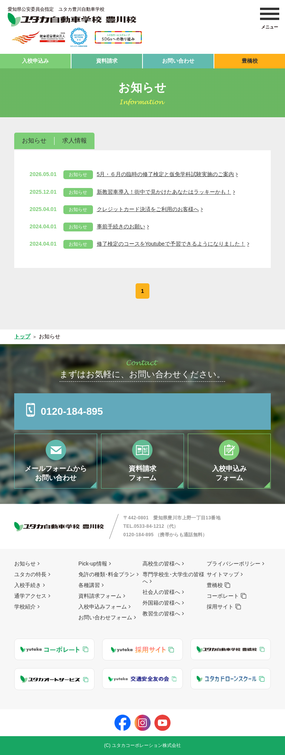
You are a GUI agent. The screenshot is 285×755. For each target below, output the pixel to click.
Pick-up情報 (92, 563)
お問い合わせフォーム (105, 617)
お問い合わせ (178, 61)
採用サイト (220, 607)
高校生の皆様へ (161, 563)
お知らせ (34, 140)
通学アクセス (30, 596)
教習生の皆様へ (161, 613)
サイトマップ (223, 574)
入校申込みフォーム (102, 607)
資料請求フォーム (99, 596)
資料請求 (107, 61)
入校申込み (35, 61)
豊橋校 (250, 61)
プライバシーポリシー (233, 563)
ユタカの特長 (30, 574)
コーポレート (223, 596)
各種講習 (89, 585)
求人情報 (74, 140)
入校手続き (27, 585)
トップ (22, 336)
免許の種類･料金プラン (106, 574)
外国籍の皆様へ (161, 603)
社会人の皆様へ (161, 592)
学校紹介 (25, 607)
